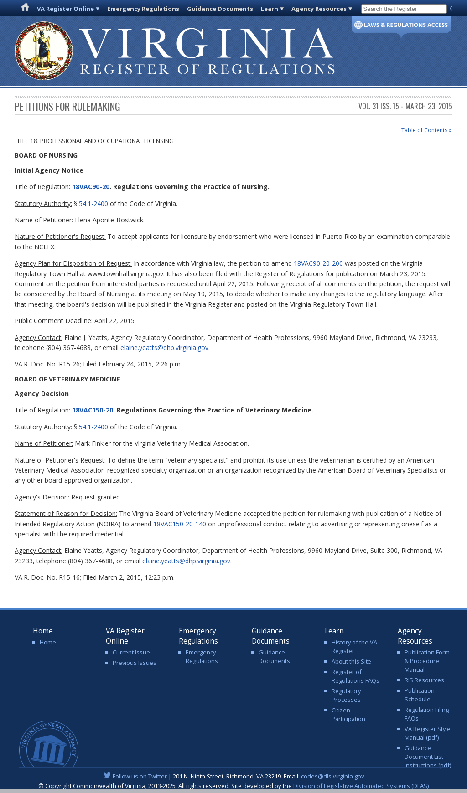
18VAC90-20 (90, 186)
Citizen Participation (348, 714)
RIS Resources (424, 680)
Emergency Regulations (143, 9)
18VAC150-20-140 (179, 524)
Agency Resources (319, 9)
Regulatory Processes (346, 695)
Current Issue (131, 652)
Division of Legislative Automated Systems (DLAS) (361, 786)
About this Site (351, 661)
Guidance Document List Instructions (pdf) (428, 756)
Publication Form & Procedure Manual (427, 661)
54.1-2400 (93, 203)
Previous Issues (134, 663)
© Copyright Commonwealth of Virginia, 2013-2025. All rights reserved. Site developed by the (233, 786)
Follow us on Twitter (140, 776)
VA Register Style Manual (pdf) (428, 733)
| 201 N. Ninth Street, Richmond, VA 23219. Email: (233, 776)
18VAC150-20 (92, 410)
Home (48, 642)
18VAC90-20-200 (318, 263)
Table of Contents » (426, 130)
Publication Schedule (420, 694)
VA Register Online (65, 9)
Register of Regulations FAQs (355, 676)
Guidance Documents (220, 9)
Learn (269, 9)
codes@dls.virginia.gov (332, 776)
